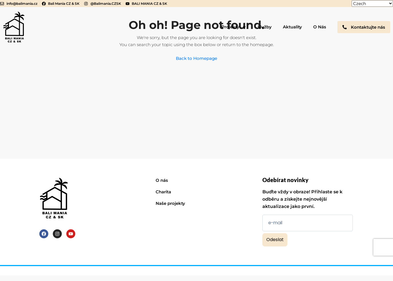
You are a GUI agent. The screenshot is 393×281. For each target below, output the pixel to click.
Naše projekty (170, 203)
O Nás (319, 27)
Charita (163, 191)
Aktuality (292, 27)
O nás (162, 180)
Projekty (233, 27)
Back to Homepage (196, 58)
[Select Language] (372, 3)
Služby (265, 27)
